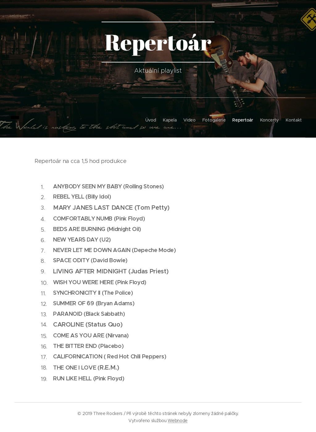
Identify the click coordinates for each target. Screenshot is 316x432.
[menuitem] (120, 117)
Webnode (178, 420)
